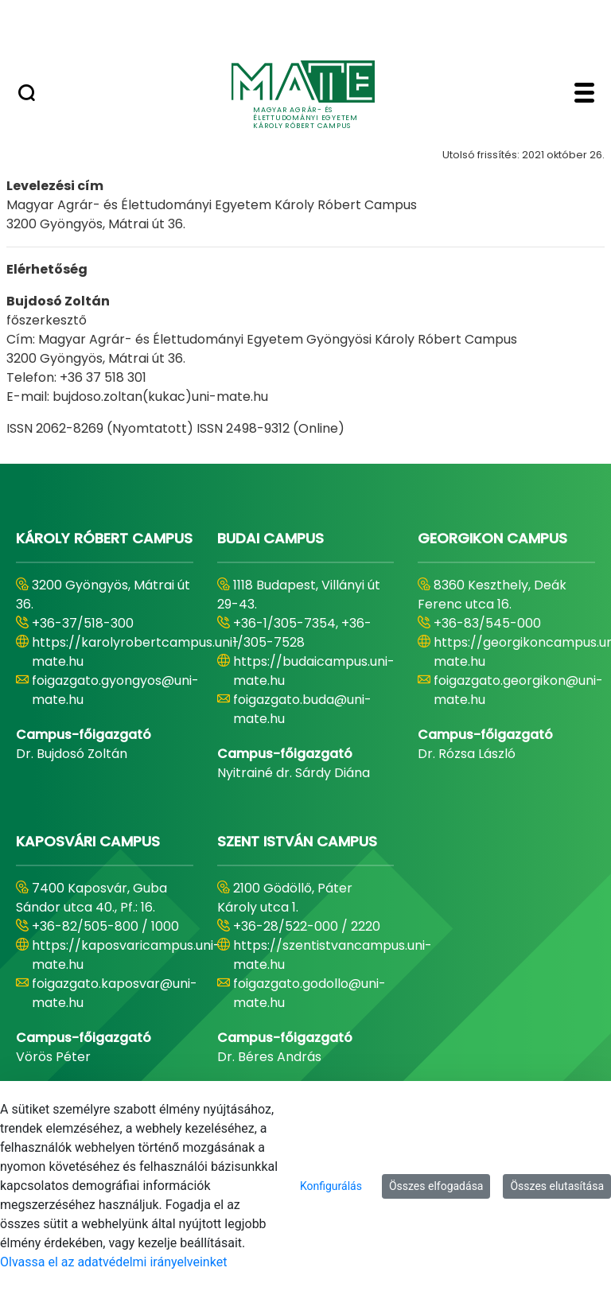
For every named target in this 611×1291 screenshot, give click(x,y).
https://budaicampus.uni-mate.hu (314, 671)
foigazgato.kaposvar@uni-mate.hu (114, 993)
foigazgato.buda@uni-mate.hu (302, 709)
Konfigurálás (331, 1186)
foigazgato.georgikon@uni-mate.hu (518, 690)
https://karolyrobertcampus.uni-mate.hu (135, 652)
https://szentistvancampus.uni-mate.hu (332, 955)
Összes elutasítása (557, 1186)
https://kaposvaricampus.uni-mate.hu (126, 955)
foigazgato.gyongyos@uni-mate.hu (115, 690)
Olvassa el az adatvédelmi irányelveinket (113, 1262)
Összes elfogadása (436, 1186)
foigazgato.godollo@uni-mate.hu (309, 993)
